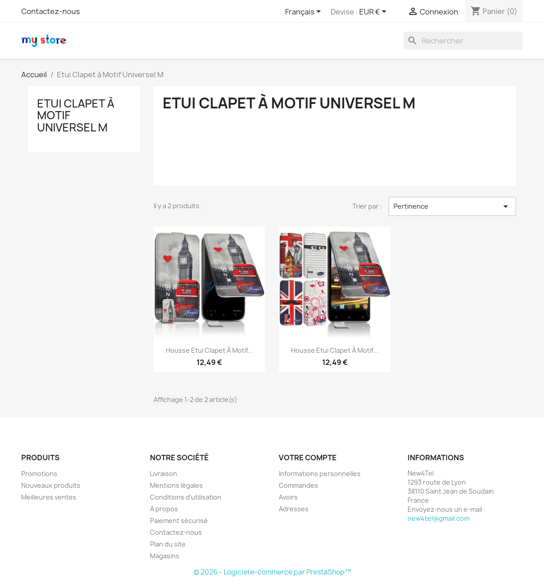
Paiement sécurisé (179, 520)
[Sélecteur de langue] (304, 12)
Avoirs (288, 497)
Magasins (164, 555)
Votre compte (308, 458)
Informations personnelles (320, 473)
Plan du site (168, 544)
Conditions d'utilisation (185, 497)
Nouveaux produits (50, 485)
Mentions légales (176, 485)
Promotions (39, 473)
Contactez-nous (50, 11)
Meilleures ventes (48, 497)
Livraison (163, 473)
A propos (164, 509)
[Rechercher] (463, 41)
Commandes (298, 485)
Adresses (294, 509)
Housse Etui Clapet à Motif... (209, 350)
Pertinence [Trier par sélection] (452, 206)
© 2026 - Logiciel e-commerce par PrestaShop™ (272, 572)
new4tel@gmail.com (438, 518)
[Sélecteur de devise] (374, 12)
